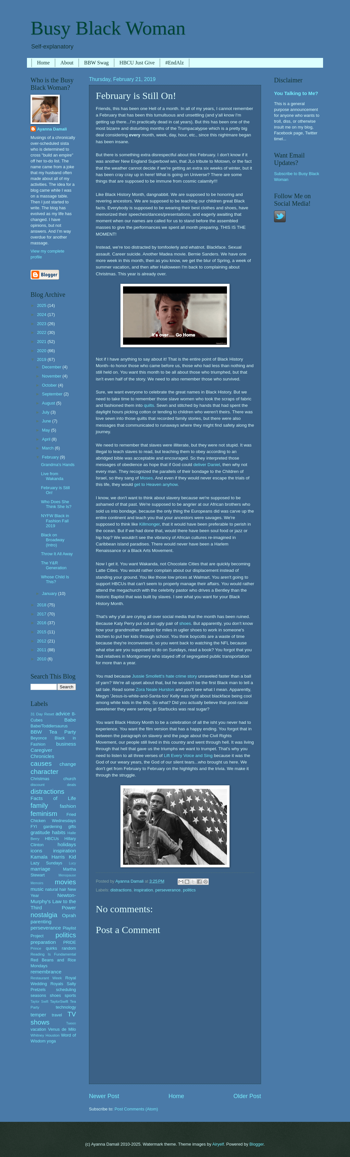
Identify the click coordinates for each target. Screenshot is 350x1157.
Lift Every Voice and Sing (188, 755)
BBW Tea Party (53, 732)
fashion (68, 806)
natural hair (55, 889)
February (51, 457)
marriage (40, 869)
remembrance (46, 971)
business (66, 744)
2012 (42, 641)
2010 (42, 658)
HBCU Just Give (137, 62)
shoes (185, 623)
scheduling (66, 989)
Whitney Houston (45, 1035)
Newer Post (104, 1096)
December (52, 367)
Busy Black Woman (108, 28)
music (37, 889)
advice (63, 713)
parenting (41, 921)
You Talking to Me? (296, 93)
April (46, 439)
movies (65, 882)
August (49, 403)
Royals (56, 983)
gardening (53, 826)
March (48, 448)
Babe (70, 720)
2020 (42, 350)
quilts (149, 405)
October (50, 385)
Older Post (247, 1096)
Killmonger (149, 524)
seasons (38, 995)
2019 (42, 359)
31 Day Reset (42, 714)
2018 (42, 604)
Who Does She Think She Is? (56, 504)
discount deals (53, 785)
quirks (51, 948)
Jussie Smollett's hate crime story (164, 676)
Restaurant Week (46, 978)
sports (70, 995)
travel (57, 1014)
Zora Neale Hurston (155, 689)
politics (189, 890)
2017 (42, 614)
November (52, 376)
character (44, 771)
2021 (42, 341)
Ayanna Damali (52, 129)
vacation (38, 1029)
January (50, 593)
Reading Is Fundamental (53, 954)
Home (43, 62)
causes (41, 763)
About (66, 62)
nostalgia (44, 914)
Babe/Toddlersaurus (49, 725)
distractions (120, 890)
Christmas (40, 778)
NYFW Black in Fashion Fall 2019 (55, 520)
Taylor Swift (39, 1001)
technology (66, 1007)
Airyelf (218, 1144)
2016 (42, 622)
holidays (66, 844)
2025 (42, 305)
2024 (42, 314)
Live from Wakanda (52, 476)
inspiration (143, 890)
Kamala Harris (48, 857)
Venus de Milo (62, 1029)
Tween (71, 1023)
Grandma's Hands (57, 464)
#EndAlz (174, 62)
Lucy (72, 863)
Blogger (256, 1144)
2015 (42, 631)
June (47, 421)
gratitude (40, 832)
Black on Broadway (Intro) (52, 539)
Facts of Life (53, 798)
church (69, 778)
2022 (42, 332)
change (67, 764)
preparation (43, 942)
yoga (51, 1041)
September (53, 394)
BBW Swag (96, 62)
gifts (72, 826)
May (46, 430)
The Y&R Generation (54, 565)
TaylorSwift (59, 1001)
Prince (36, 948)
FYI (34, 826)
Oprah (69, 915)
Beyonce (39, 738)
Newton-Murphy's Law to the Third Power (53, 901)
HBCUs (52, 838)
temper (38, 1014)
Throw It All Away (57, 553)
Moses (146, 477)
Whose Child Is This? (55, 579)
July (46, 412)
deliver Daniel (207, 464)
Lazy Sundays (46, 863)
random (69, 948)
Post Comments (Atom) (136, 1109)
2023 (42, 323)
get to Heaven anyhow (156, 484)
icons (36, 850)
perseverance (168, 890)
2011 (42, 649)
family (39, 805)
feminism (44, 813)
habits (58, 832)
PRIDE (69, 942)
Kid (72, 857)
